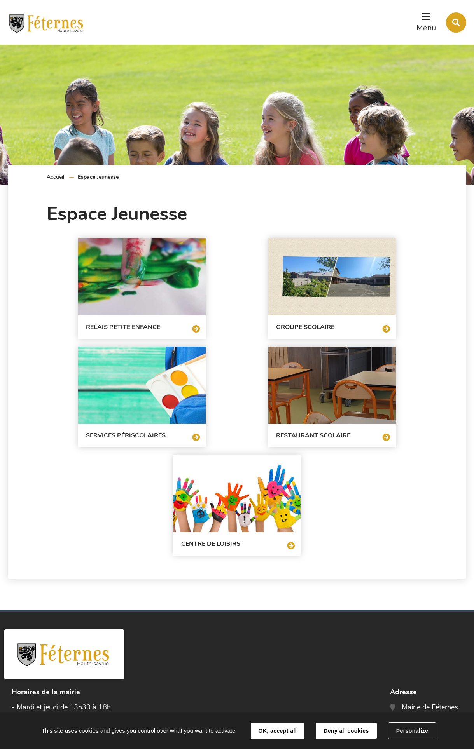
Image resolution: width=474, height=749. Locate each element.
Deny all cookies (346, 731)
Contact (416, 697)
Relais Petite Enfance (94, 323)
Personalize (412, 731)
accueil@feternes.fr (431, 674)
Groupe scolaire (213, 323)
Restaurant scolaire (126, 428)
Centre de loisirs (308, 428)
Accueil (55, 177)
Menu (426, 28)
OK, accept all (278, 731)
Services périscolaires (350, 323)
